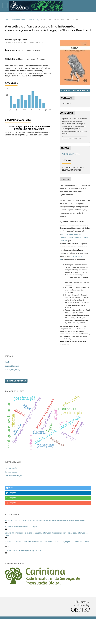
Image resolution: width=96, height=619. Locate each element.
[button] (48, 488)
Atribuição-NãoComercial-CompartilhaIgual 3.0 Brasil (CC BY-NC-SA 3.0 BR (74, 237)
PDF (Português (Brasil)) (75, 91)
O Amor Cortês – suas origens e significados (23, 550)
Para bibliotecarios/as (13, 476)
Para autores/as (11, 472)
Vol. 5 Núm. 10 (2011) (30, 20)
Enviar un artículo (16, 381)
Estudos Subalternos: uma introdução (21, 526)
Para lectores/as (11, 468)
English (8, 362)
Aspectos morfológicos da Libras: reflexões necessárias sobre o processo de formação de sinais (44, 520)
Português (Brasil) (12, 369)
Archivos (16, 20)
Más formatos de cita (72, 138)
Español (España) (12, 366)
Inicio (7, 20)
